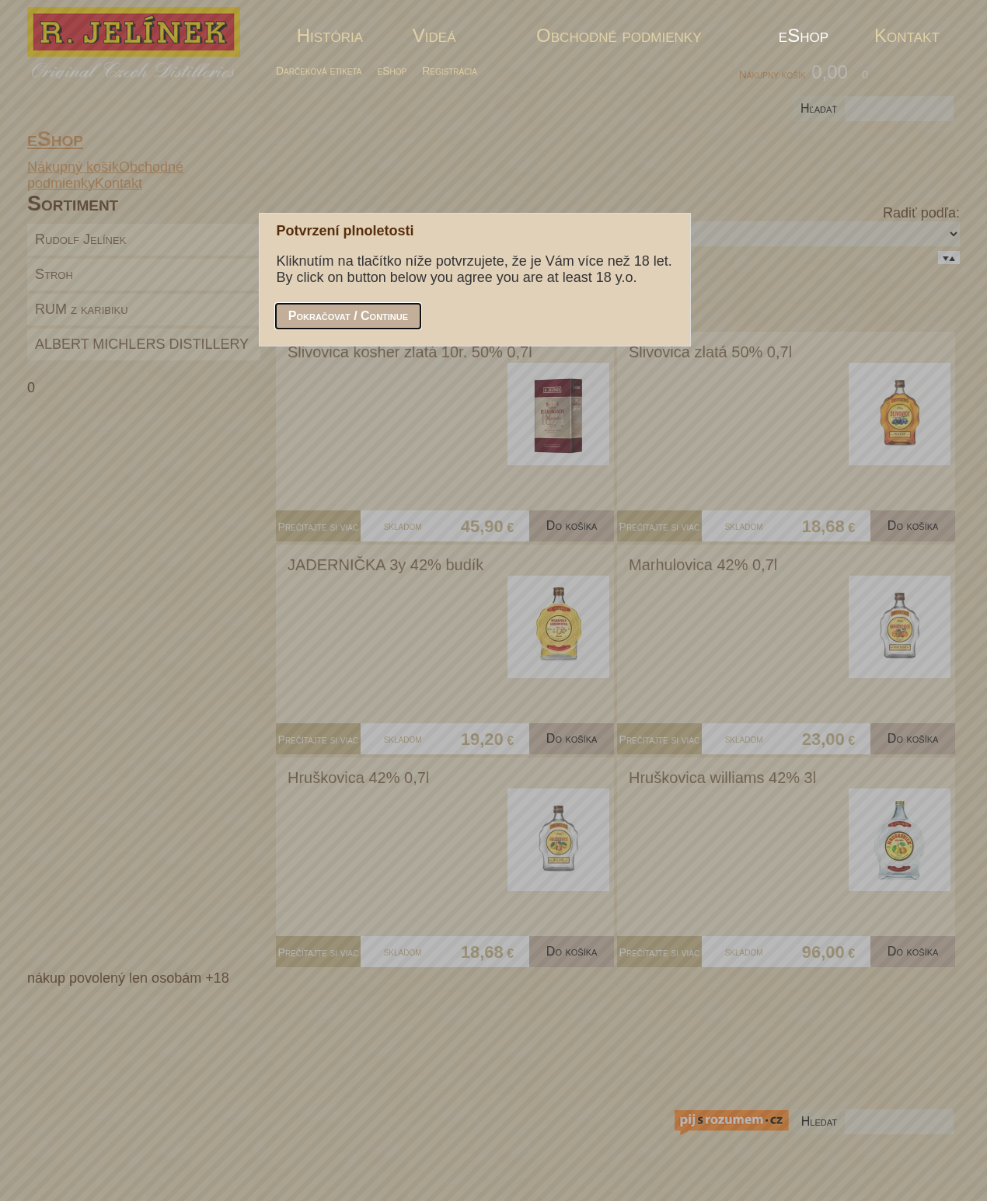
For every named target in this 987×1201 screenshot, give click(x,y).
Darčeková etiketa (319, 70)
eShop (392, 70)
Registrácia (449, 70)
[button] (348, 316)
